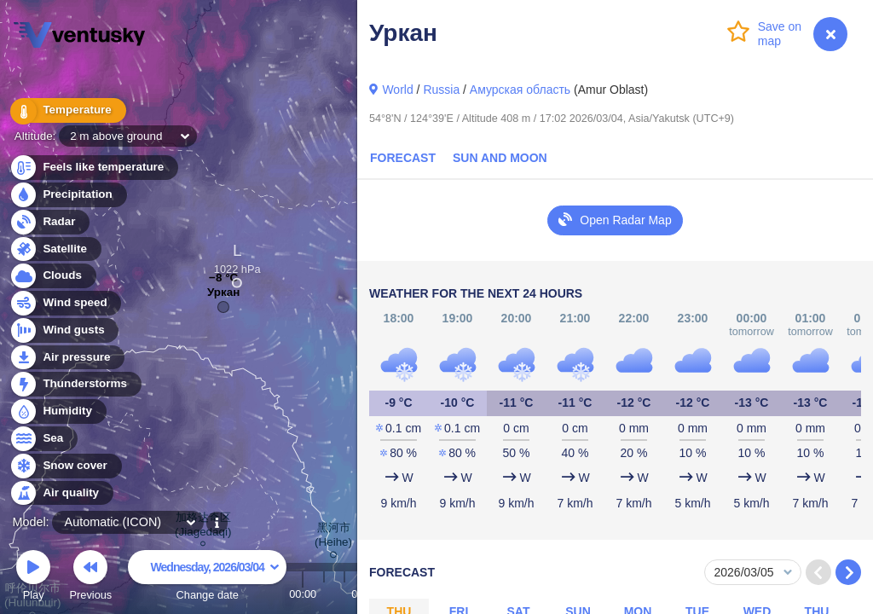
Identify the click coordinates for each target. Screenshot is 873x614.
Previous (90, 577)
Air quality (61, 493)
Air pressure (67, 357)
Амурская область (520, 89)
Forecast (403, 158)
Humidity (57, 411)
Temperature (67, 110)
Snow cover (65, 466)
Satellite (55, 249)
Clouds (52, 276)
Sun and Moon (500, 158)
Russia (441, 89)
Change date (207, 577)
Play (33, 577)
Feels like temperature (93, 167)
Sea (43, 438)
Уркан (223, 296)
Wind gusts (64, 330)
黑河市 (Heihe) (333, 537)
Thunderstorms (75, 384)
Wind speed (65, 303)
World (397, 89)
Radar (49, 222)
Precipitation (68, 194)
